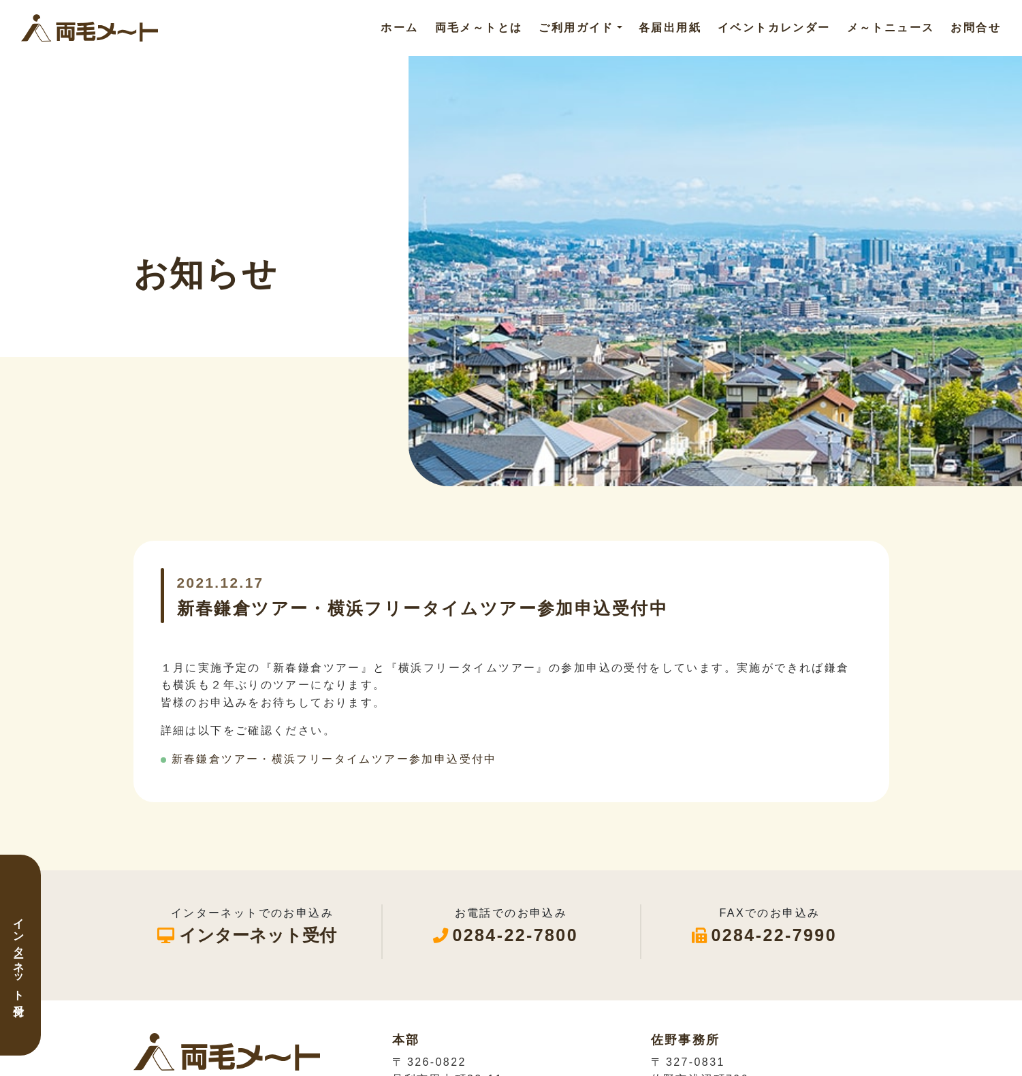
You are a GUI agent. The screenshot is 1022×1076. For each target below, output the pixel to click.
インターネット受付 (19, 955)
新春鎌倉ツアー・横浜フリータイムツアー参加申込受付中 (334, 759)
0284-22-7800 (515, 935)
